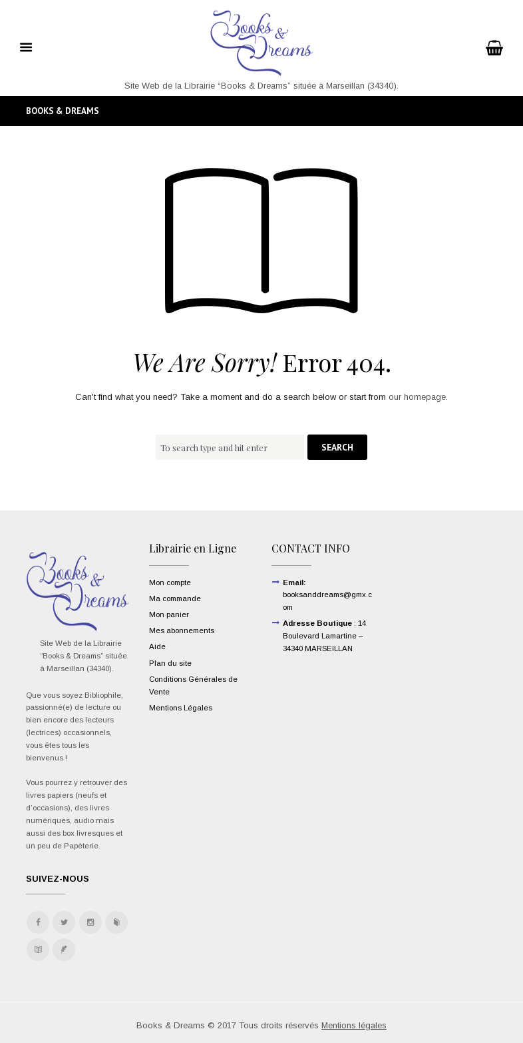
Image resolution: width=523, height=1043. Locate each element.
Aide (157, 647)
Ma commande (175, 598)
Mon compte (170, 582)
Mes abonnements (181, 630)
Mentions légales (354, 1025)
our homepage (417, 398)
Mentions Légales (180, 708)
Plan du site (170, 663)
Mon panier (169, 614)
